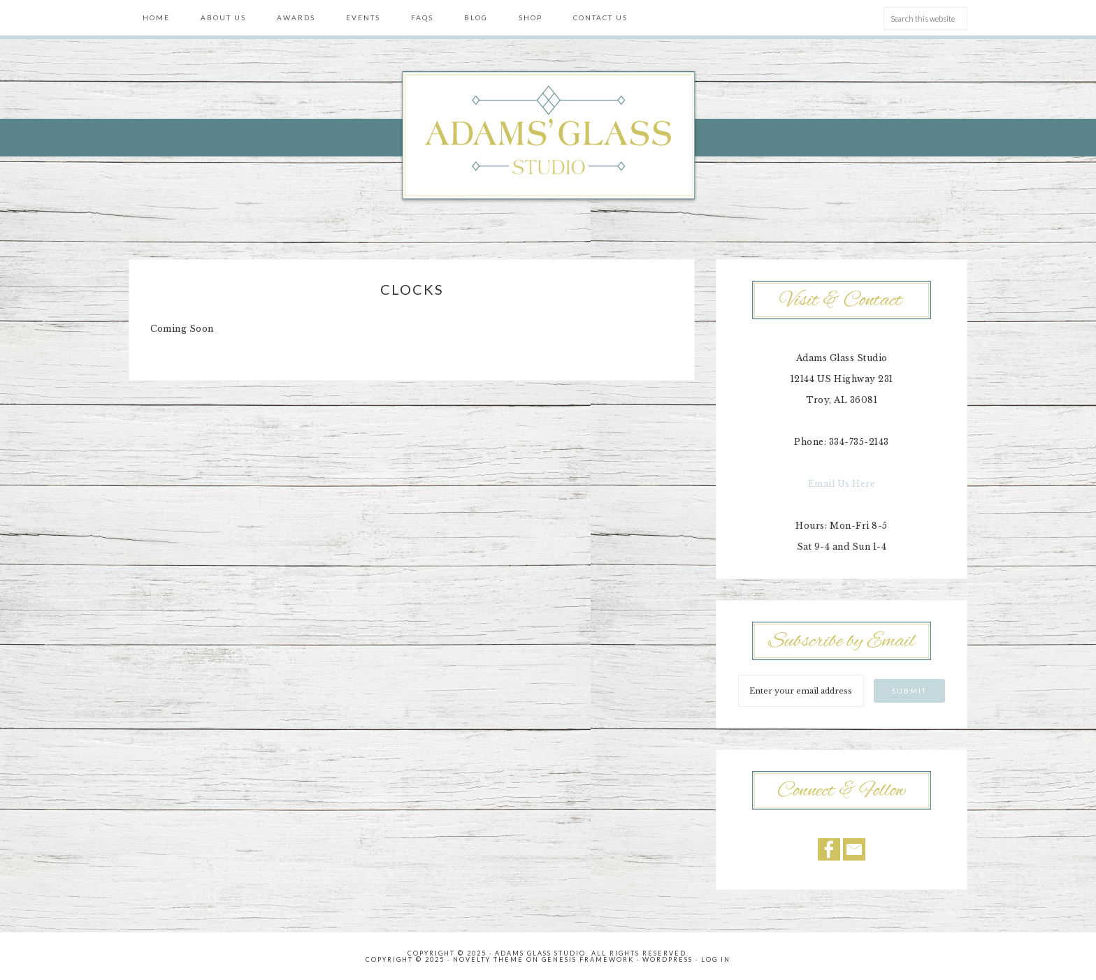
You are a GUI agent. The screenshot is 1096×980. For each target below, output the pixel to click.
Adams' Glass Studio (548, 137)
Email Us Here (842, 483)
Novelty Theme (488, 959)
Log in (715, 959)
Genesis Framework (588, 959)
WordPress (667, 959)
